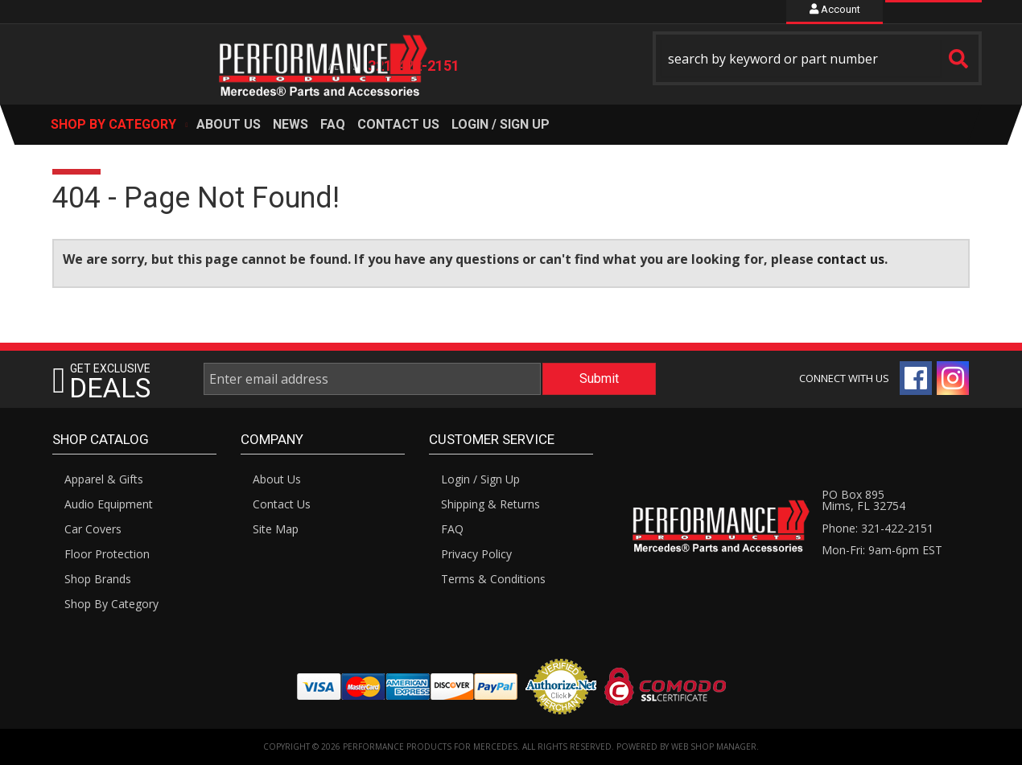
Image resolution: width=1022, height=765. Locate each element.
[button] (817, 58)
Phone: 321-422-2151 (877, 528)
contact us (850, 259)
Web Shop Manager (713, 746)
